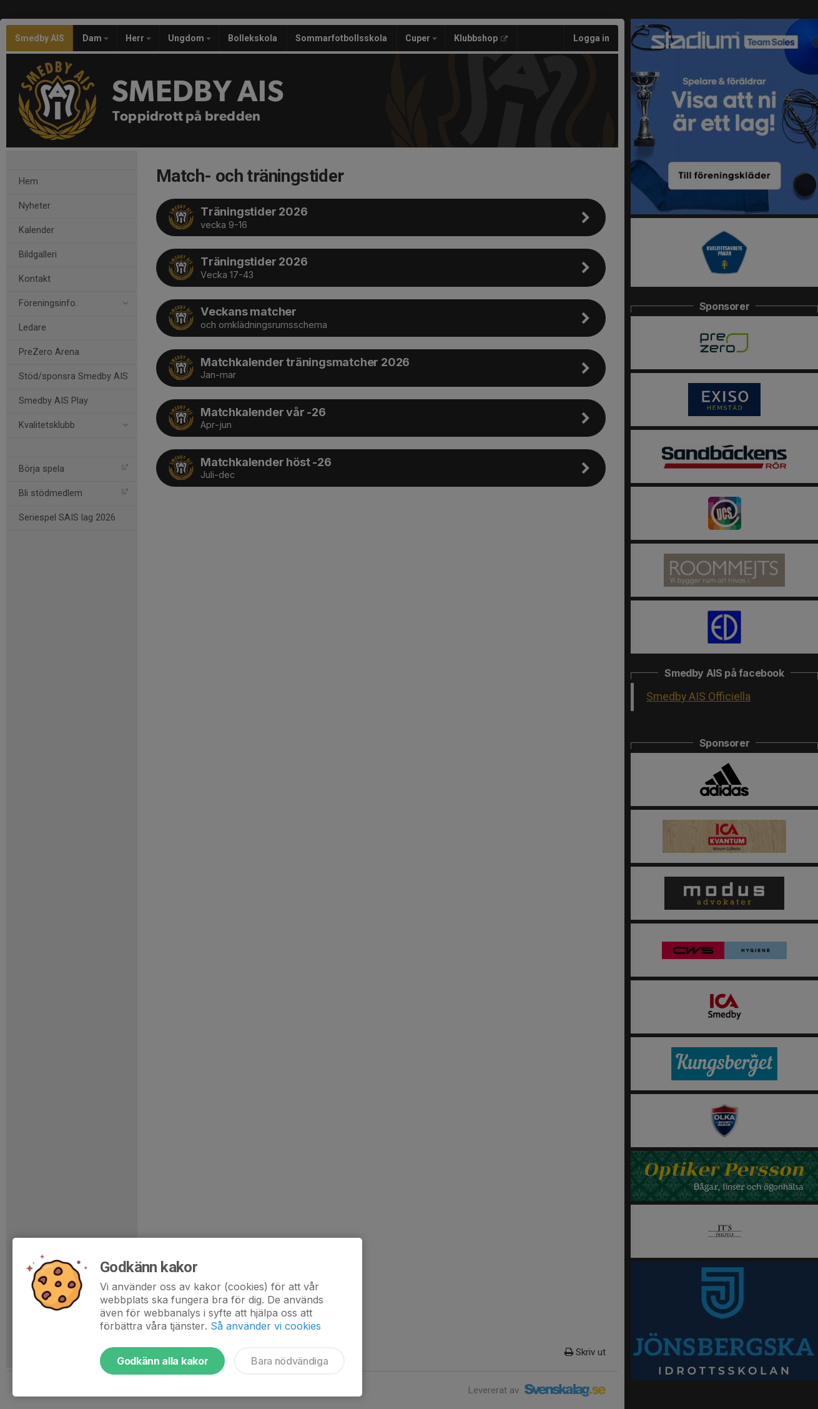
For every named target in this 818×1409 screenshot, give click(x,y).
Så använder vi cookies (265, 1326)
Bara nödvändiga (289, 1361)
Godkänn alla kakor (162, 1361)
